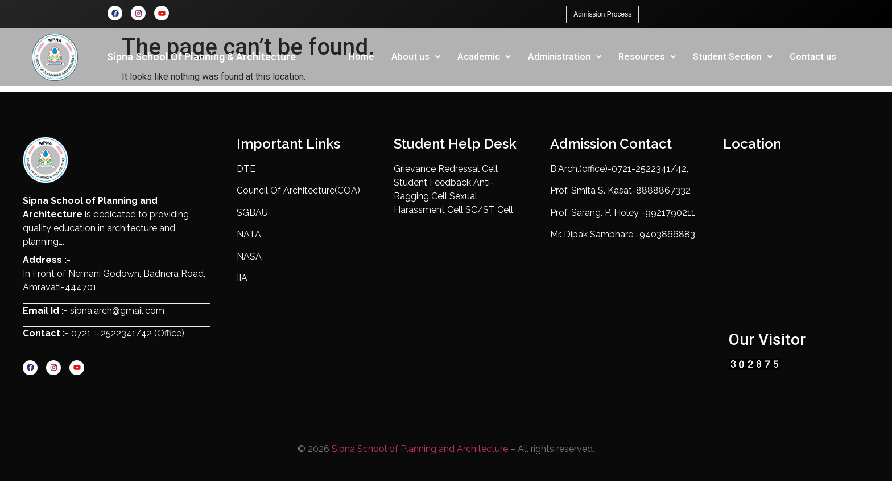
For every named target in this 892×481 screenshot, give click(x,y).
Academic (484, 56)
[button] (416, 57)
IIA (242, 278)
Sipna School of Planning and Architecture (420, 448)
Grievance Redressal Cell (446, 168)
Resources (647, 56)
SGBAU (252, 212)
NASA (249, 256)
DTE (246, 168)
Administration (564, 56)
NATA (249, 234)
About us (415, 56)
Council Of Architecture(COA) (298, 191)
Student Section (733, 56)
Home (361, 56)
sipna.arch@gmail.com (116, 310)
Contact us (813, 56)
